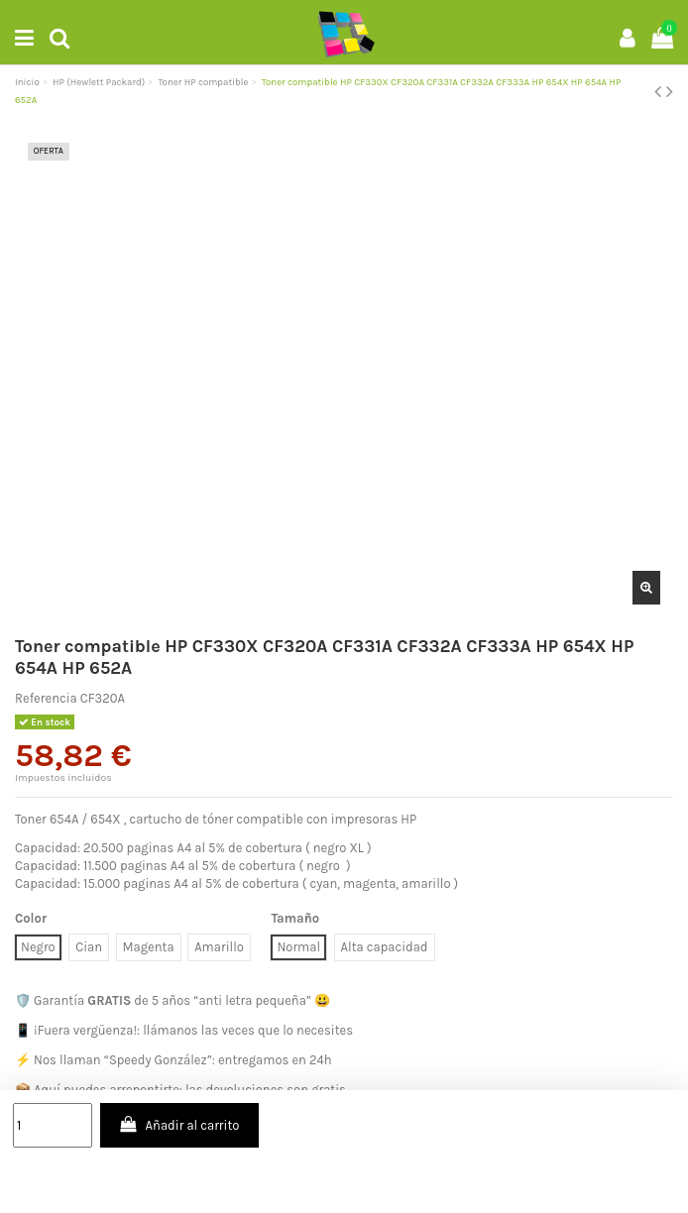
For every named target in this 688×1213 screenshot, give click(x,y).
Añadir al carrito (179, 1124)
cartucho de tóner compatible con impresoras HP (272, 819)
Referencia (46, 698)
